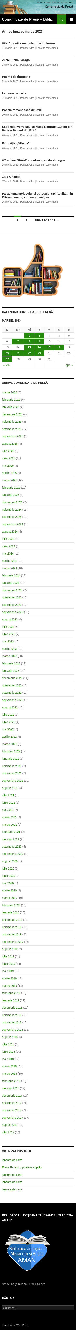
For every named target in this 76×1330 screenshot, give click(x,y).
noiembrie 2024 (12, 509)
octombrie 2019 (12, 934)
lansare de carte (12, 1160)
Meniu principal (71, 19)
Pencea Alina (27, 48)
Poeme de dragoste (16, 76)
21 (18, 353)
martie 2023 (9, 656)
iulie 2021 (8, 795)
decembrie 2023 (12, 590)
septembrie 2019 (12, 941)
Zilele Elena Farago (16, 60)
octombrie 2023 (12, 604)
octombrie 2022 (12, 692)
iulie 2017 (8, 1132)
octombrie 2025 (12, 429)
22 (29, 353)
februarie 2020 (11, 905)
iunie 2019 (8, 963)
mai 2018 (8, 1059)
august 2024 (10, 531)
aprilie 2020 (9, 890)
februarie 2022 (11, 751)
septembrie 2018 (12, 1029)
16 (39, 347)
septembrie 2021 (12, 780)
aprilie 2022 (9, 736)
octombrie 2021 (12, 773)
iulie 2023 (8, 626)
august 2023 (10, 619)
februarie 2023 (11, 663)
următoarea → (47, 220)
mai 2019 (8, 971)
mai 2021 (8, 810)
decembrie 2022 (12, 678)
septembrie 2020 (12, 853)
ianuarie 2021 (10, 839)
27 (7, 359)
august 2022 (10, 707)
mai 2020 (8, 883)
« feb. (6, 365)
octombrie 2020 (12, 846)
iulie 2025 (8, 451)
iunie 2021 (8, 802)
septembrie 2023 (12, 612)
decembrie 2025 (12, 414)
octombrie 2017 (12, 1110)
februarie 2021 (11, 831)
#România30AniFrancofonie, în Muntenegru (33, 160)
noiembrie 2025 (12, 421)
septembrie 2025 (12, 436)
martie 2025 (9, 480)
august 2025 (10, 443)
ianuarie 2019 (10, 1000)
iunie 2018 (8, 1051)
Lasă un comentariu (47, 48)
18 (59, 347)
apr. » (69, 365)
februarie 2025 (11, 487)
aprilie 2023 (9, 648)
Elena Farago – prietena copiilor (22, 1167)
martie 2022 (9, 744)
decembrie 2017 (12, 1095)
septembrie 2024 (12, 524)
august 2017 (10, 1125)
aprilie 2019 (9, 978)
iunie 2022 (8, 722)
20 (7, 353)
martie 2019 (9, 985)
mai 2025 (8, 465)
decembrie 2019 (12, 919)
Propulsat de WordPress (15, 1325)
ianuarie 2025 (10, 495)
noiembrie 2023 (12, 597)
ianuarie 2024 (10, 582)
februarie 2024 (11, 575)
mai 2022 (8, 729)
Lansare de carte (14, 93)
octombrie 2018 (12, 1022)
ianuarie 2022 (10, 758)
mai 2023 (8, 641)
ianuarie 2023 (10, 670)
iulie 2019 (8, 956)
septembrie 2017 (12, 1117)
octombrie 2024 (12, 516)
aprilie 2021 (9, 817)
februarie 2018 (11, 1081)
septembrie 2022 (12, 700)
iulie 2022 (8, 714)
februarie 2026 (11, 399)
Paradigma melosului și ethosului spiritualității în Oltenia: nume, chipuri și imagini (37, 195)
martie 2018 (9, 1073)
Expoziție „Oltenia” (16, 143)
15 (29, 347)
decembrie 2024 (12, 502)
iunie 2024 (8, 546)
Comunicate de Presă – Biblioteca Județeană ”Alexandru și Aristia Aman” (29, 19)
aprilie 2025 (9, 473)
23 (39, 353)
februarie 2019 (11, 993)
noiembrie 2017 (12, 1103)
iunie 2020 (8, 875)
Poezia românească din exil (22, 110)
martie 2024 (9, 568)
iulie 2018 (8, 1044)
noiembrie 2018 (12, 1015)
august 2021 (10, 788)
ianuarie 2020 (10, 912)
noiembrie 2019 (12, 927)
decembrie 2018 (12, 1007)
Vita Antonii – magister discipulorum (28, 43)
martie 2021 (9, 824)
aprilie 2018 (9, 1066)
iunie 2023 (8, 634)
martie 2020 (9, 897)
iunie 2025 (8, 458)
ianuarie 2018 (10, 1088)
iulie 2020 (8, 868)
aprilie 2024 (9, 560)
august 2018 (10, 1037)
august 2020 (10, 861)
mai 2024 (8, 553)
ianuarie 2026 (10, 407)
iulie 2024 (8, 538)
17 (49, 347)
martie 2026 (9, 392)
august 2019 (10, 949)
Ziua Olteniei (11, 176)
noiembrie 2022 (12, 685)
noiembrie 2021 (12, 766)
